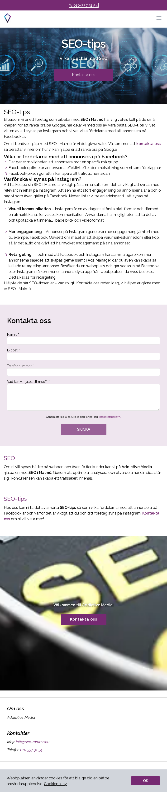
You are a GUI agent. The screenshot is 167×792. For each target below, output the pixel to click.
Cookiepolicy (55, 784)
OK (145, 780)
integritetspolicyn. (110, 416)
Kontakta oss (83, 75)
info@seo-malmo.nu (32, 742)
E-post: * (83, 354)
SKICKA (83, 429)
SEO (9, 458)
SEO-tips (15, 498)
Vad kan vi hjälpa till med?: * (83, 395)
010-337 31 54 (83, 5)
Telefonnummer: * (83, 370)
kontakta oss (148, 143)
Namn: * (83, 339)
